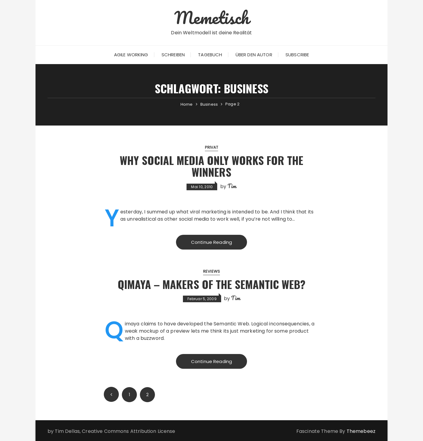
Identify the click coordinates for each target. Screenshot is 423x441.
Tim (231, 186)
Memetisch (211, 17)
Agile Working (131, 54)
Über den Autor (254, 54)
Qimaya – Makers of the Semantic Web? (211, 284)
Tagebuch (210, 54)
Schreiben (173, 54)
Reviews (211, 271)
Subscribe (297, 54)
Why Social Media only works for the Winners (211, 166)
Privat (211, 147)
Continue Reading (211, 242)
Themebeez (361, 431)
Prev (111, 394)
